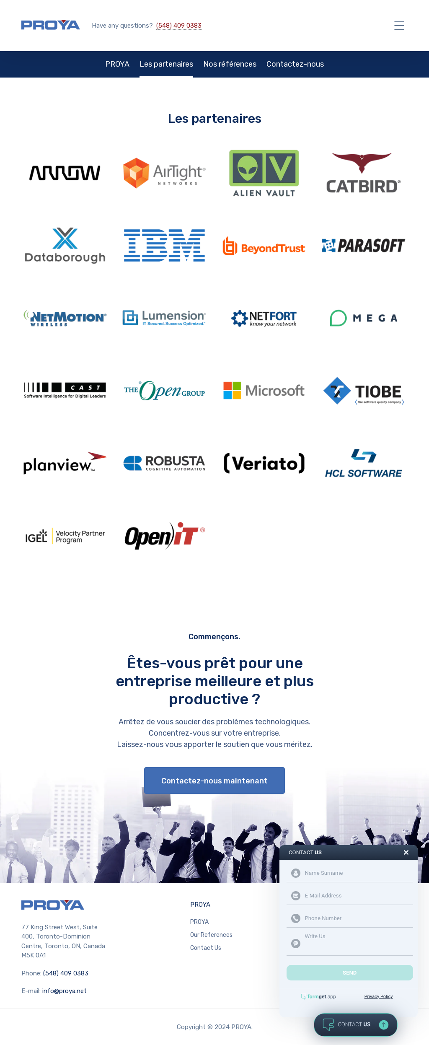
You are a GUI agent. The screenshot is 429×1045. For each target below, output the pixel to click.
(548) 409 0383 (179, 25)
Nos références (229, 64)
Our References (211, 935)
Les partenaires (166, 64)
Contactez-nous (295, 64)
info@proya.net (64, 991)
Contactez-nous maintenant (214, 781)
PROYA (117, 64)
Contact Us (205, 948)
